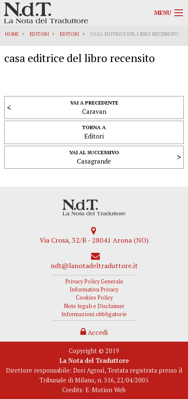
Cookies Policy (94, 297)
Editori (39, 34)
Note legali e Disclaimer (94, 306)
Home (12, 34)
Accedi (94, 332)
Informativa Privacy (94, 289)
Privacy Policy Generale (94, 281)
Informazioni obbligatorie (94, 314)
